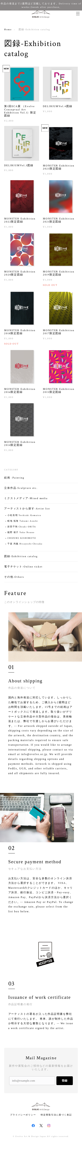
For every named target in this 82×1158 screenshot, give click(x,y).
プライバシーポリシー (23, 1115)
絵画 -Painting (14, 479)
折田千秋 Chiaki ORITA (21, 528)
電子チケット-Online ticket (23, 568)
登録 (64, 1080)
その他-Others (14, 578)
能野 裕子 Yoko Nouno (21, 534)
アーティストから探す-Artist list (27, 510)
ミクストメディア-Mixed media (26, 499)
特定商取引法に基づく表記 (56, 1115)
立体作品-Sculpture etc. (21, 489)
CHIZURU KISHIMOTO (21, 539)
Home (8, 29)
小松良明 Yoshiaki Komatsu (24, 516)
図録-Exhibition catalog (21, 558)
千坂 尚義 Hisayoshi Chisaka (24, 545)
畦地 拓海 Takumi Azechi (22, 522)
